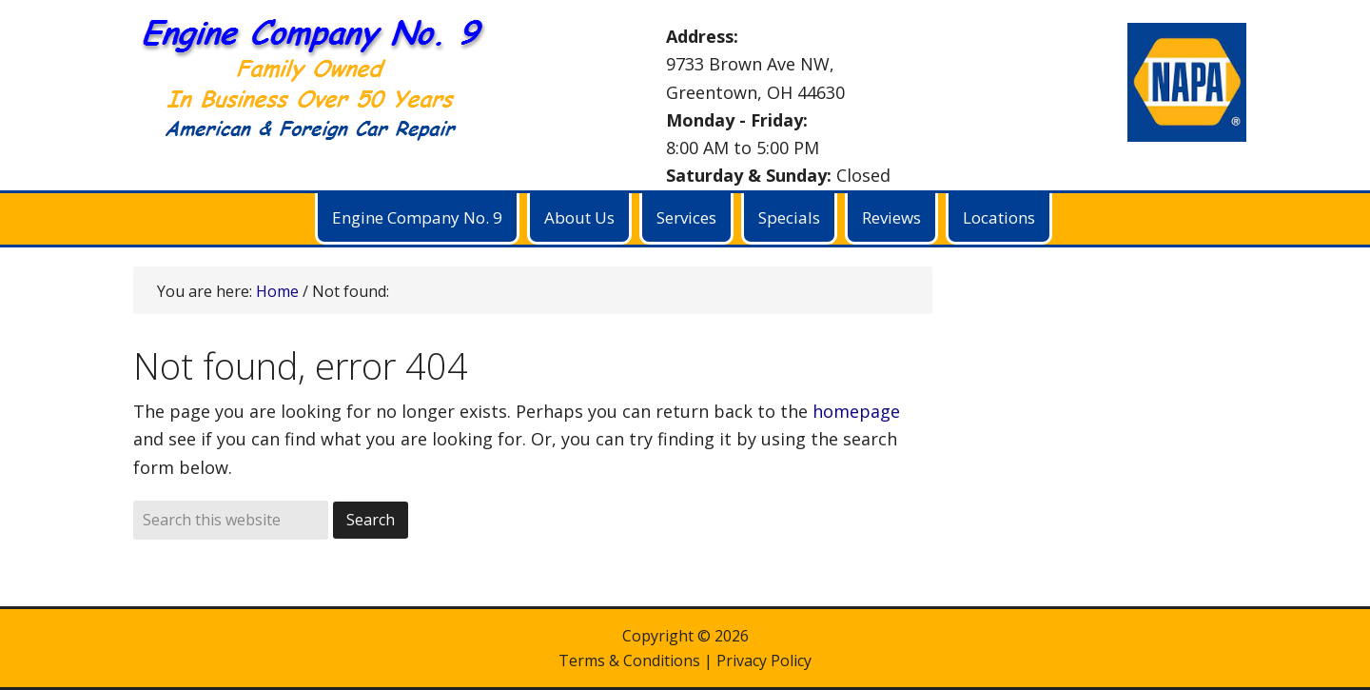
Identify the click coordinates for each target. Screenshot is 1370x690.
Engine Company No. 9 (323, 85)
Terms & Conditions (629, 660)
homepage (856, 411)
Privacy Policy (764, 660)
